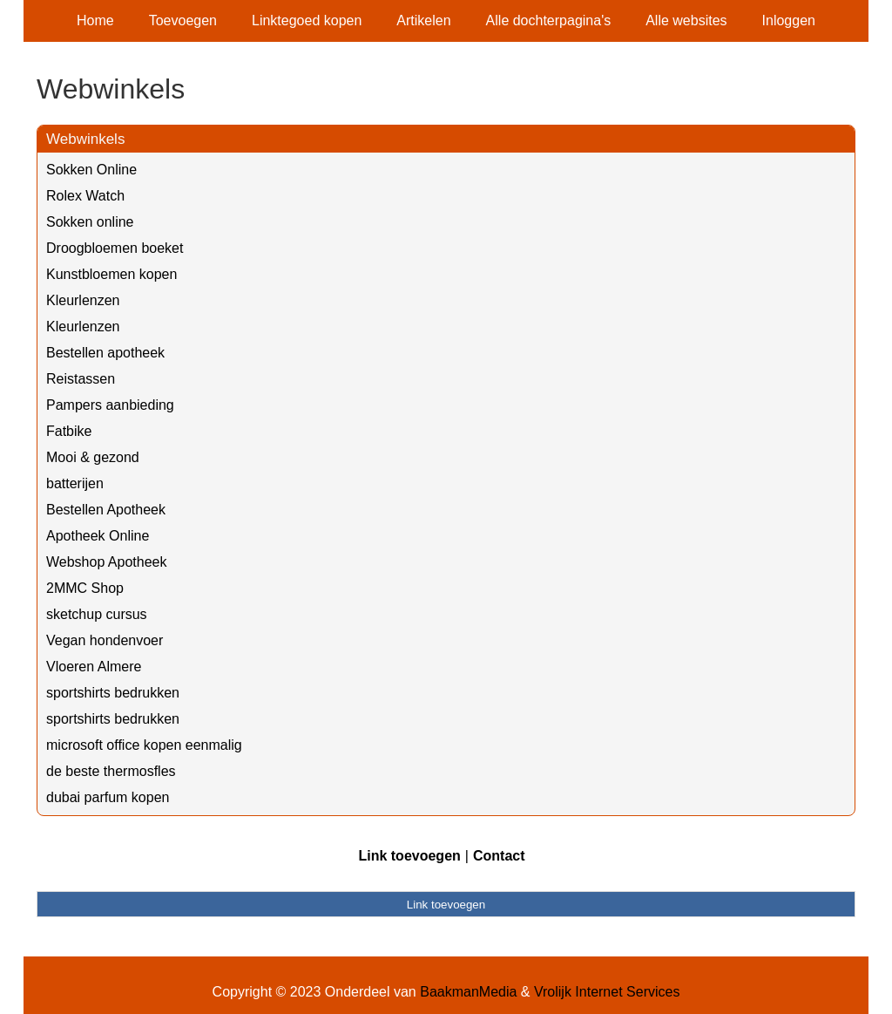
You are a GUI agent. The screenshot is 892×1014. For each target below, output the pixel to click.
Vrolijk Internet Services (606, 991)
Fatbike (68, 431)
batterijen (75, 483)
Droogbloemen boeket (114, 248)
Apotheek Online (97, 535)
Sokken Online (91, 169)
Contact (499, 855)
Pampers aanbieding (110, 405)
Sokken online (90, 221)
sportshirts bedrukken (112, 692)
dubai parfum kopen (107, 797)
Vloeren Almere (93, 666)
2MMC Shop (85, 588)
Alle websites (685, 20)
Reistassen (80, 378)
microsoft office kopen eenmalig (144, 745)
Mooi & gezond (92, 457)
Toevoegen (183, 20)
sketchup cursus (96, 614)
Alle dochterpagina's (549, 20)
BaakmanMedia (468, 991)
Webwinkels (85, 139)
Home (95, 20)
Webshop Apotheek (106, 562)
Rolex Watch (85, 195)
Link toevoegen (409, 855)
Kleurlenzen (83, 300)
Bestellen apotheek (105, 352)
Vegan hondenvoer (104, 640)
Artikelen (423, 20)
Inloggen (788, 20)
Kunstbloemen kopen (111, 274)
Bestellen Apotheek (106, 509)
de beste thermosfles (111, 771)
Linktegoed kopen (307, 20)
